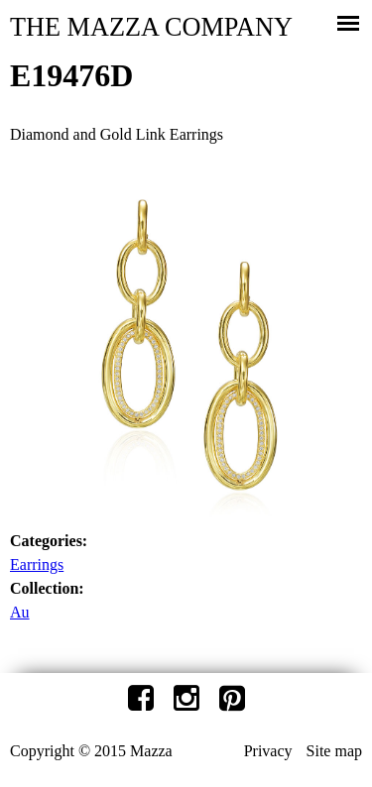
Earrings (36, 564)
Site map (334, 750)
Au (20, 612)
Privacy (268, 750)
